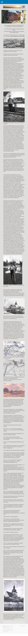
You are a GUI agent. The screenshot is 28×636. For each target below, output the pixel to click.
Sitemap (11, 626)
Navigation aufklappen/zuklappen (14, 2)
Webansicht (23, 625)
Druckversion (6, 626)
